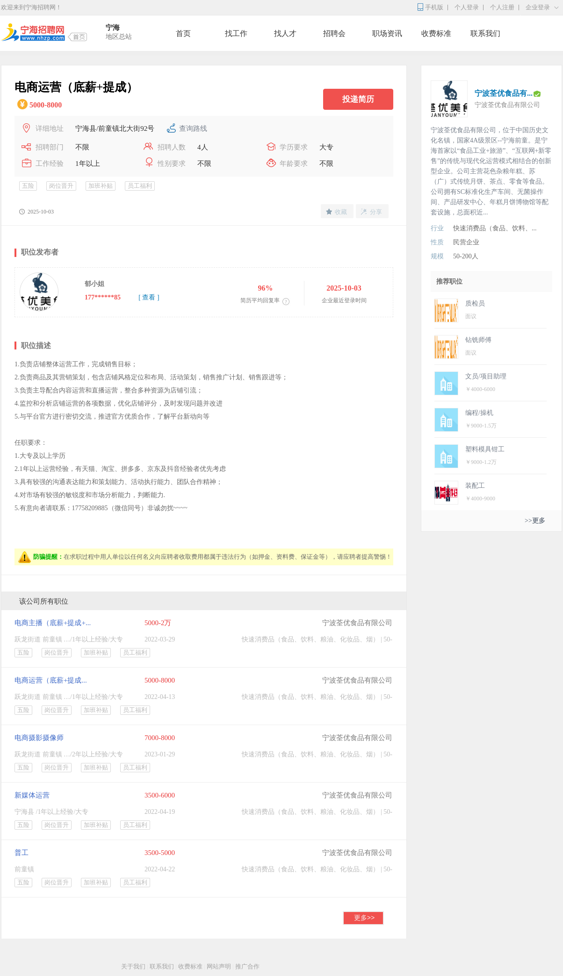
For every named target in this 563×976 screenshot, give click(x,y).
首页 (183, 33)
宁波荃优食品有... (504, 93)
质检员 (475, 303)
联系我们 (485, 33)
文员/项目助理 (485, 376)
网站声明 (219, 966)
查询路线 (193, 128)
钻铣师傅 (478, 339)
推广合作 (247, 966)
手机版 (434, 7)
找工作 (236, 33)
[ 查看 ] (148, 297)
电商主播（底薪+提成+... (52, 623)
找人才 (285, 33)
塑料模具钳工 (485, 449)
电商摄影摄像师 (39, 737)
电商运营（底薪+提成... (50, 680)
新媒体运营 (32, 795)
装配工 (475, 485)
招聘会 (334, 33)
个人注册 (502, 7)
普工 (21, 852)
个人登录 (467, 7)
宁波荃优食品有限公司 (357, 623)
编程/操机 (479, 412)
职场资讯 (387, 33)
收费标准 (436, 33)
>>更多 (535, 520)
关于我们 (133, 966)
